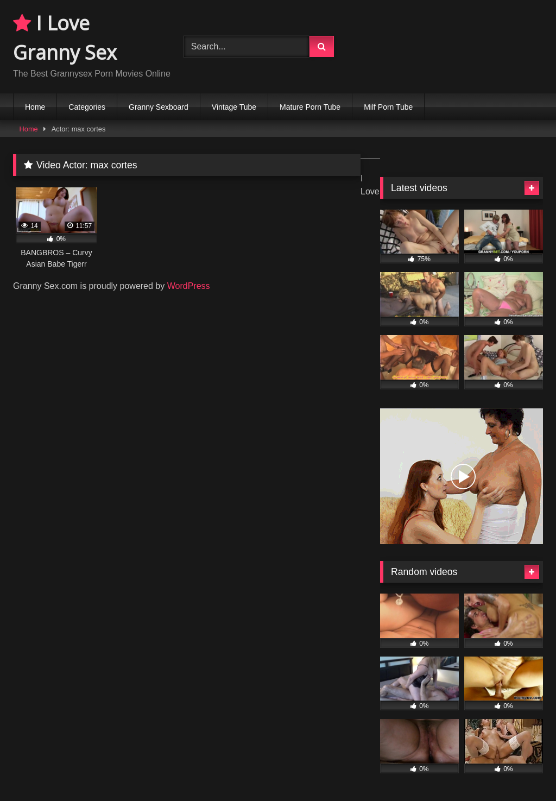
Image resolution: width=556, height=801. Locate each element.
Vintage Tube (234, 107)
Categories (86, 107)
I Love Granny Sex (65, 38)
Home (35, 107)
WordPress (188, 286)
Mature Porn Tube (310, 107)
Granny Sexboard (158, 107)
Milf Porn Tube (388, 107)
